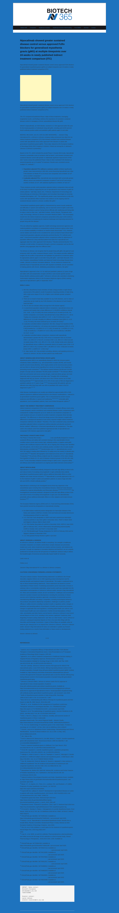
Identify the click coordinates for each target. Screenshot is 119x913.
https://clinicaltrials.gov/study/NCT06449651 (33, 877)
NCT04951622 (45, 438)
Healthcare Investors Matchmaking (62, 27)
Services (86, 27)
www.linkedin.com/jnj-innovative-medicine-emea (42, 563)
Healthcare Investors (44, 27)
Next (72, 33)
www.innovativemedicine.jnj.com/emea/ (41, 558)
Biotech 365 (24, 27)
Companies (33, 27)
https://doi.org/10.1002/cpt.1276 (30, 841)
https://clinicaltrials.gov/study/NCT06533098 (33, 882)
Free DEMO (77, 27)
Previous (23, 33)
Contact (93, 27)
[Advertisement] (35, 88)
